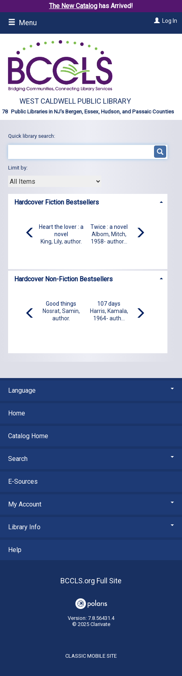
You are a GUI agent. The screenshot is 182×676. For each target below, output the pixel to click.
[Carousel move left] (30, 233)
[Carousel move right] (140, 233)
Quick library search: (32, 136)
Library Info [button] (91, 527)
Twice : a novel (109, 227)
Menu (22, 23)
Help (14, 550)
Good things (61, 303)
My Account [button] (91, 504)
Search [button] (91, 459)
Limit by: (18, 168)
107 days (108, 303)
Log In (169, 20)
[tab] (87, 201)
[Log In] (156, 20)
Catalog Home (28, 436)
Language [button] (91, 390)
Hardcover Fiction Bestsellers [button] (56, 202)
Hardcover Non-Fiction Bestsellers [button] (63, 279)
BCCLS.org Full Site (91, 580)
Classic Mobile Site (91, 656)
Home (16, 413)
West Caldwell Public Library (75, 101)
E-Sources (23, 481)
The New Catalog (73, 6)
